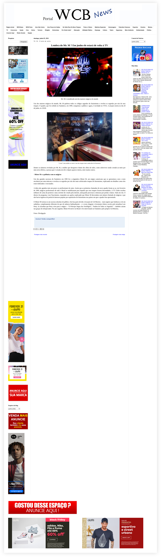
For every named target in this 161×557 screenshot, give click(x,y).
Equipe (30, 33)
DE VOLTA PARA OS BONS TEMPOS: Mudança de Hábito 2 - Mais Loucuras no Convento (147, 187)
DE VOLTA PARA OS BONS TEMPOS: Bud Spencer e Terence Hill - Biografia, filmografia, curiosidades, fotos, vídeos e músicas (143, 90)
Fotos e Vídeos (87, 27)
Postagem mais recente (40, 234)
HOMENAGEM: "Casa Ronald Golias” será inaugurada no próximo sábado (145, 108)
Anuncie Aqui (10, 33)
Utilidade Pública (87, 30)
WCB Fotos (29, 27)
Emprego (97, 30)
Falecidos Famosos (124, 27)
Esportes (135, 27)
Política (149, 30)
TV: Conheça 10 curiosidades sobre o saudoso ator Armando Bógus (147, 155)
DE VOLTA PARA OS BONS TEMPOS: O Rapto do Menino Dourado (147, 203)
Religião (47, 30)
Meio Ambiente (129, 30)
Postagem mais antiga (119, 234)
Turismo (40, 30)
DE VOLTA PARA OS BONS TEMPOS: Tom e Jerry (147, 139)
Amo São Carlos (40, 27)
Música (150, 27)
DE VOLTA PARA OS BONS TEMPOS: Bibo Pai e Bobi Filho (147, 171)
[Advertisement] (18, 203)
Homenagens (112, 27)
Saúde (21, 30)
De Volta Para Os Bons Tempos (72, 27)
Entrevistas (55, 30)
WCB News (20, 27)
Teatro (111, 30)
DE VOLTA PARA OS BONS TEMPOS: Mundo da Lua (147, 71)
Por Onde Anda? (66, 30)
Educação (77, 30)
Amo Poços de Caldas (53, 27)
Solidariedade (140, 30)
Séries (33, 30)
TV (7, 30)
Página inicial (10, 27)
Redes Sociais (21, 33)
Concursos (14, 30)
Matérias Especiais (100, 27)
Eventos (143, 27)
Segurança (119, 30)
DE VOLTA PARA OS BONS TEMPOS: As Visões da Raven (147, 124)
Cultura (105, 30)
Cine (27, 30)
